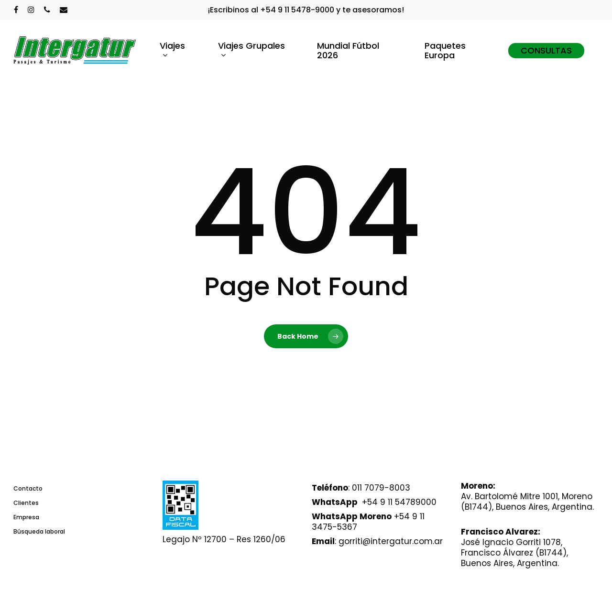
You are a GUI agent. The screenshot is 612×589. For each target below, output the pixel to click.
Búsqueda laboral (39, 531)
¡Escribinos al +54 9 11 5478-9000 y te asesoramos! (306, 9)
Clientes (26, 503)
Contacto (28, 488)
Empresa (26, 517)
